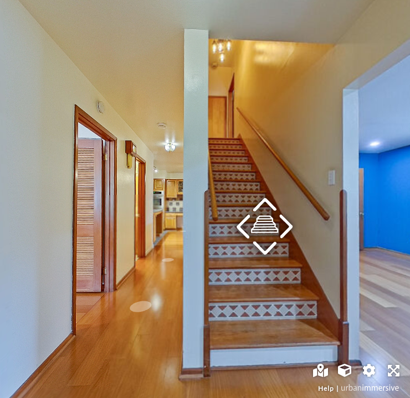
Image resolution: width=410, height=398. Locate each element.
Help (326, 388)
